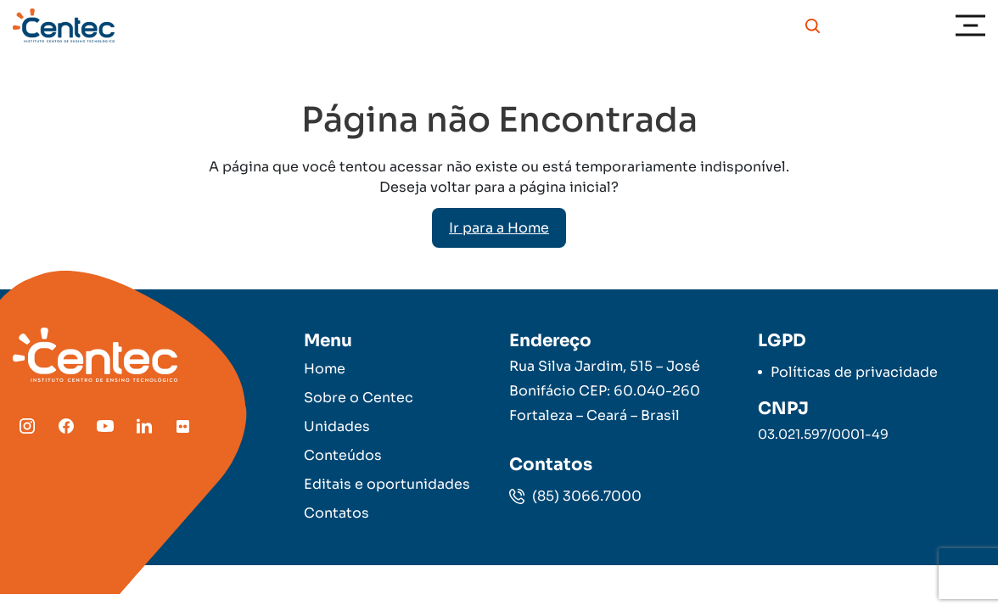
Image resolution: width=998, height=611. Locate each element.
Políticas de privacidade (854, 372)
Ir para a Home (499, 228)
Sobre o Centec (358, 397)
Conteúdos (343, 455)
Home (324, 369)
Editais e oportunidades (387, 484)
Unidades (337, 426)
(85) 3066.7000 (575, 496)
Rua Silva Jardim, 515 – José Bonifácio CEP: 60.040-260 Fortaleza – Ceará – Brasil (604, 390)
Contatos (336, 513)
